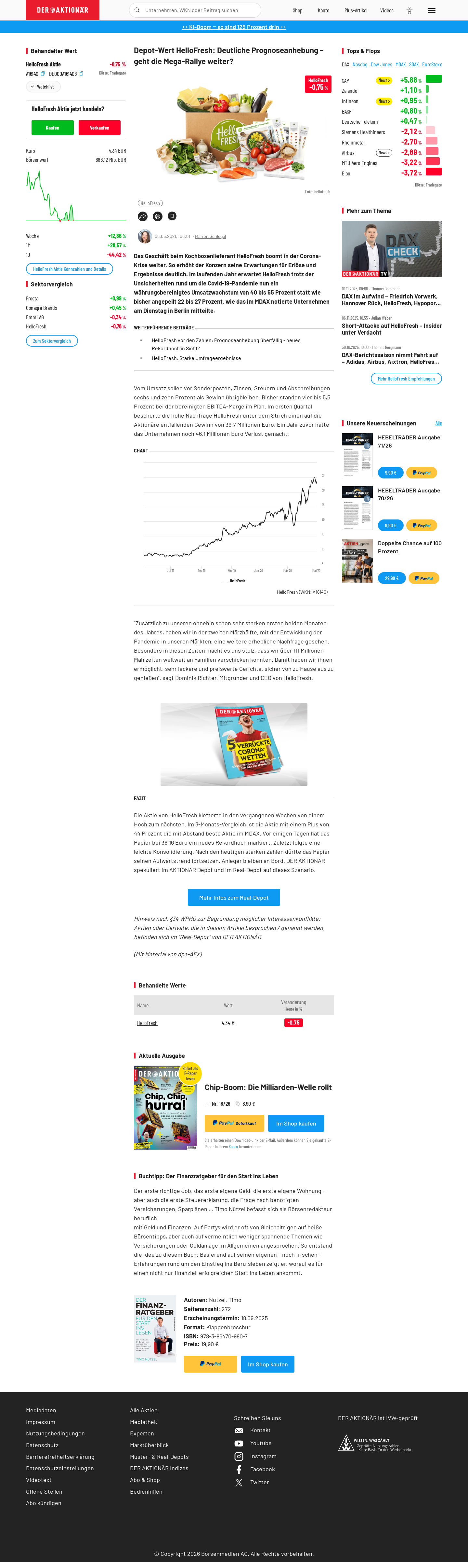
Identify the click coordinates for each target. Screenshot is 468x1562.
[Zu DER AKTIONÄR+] (356, 10)
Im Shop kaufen (296, 1123)
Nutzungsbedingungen (55, 1433)
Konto (233, 1146)
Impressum (40, 1421)
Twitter (251, 1482)
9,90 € (390, 472)
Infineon (350, 101)
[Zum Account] (323, 10)
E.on (346, 173)
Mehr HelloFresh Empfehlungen (406, 378)
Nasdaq (360, 64)
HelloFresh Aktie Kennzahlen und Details (69, 269)
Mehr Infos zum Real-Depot (234, 897)
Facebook (254, 1468)
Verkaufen (99, 127)
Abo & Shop (145, 1479)
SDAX (414, 64)
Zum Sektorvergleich (52, 341)
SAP (345, 80)
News (384, 80)
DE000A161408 (66, 73)
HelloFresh (150, 203)
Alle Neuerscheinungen (431, 423)
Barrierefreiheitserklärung (60, 1456)
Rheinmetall (353, 142)
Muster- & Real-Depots (159, 1456)
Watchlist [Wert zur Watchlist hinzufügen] (45, 86)
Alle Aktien (144, 1410)
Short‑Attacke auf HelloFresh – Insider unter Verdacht (392, 329)
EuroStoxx (432, 64)
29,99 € (392, 578)
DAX (345, 64)
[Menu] (430, 10)
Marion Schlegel (210, 236)
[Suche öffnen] (137, 10)
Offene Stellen (44, 1491)
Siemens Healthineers (363, 132)
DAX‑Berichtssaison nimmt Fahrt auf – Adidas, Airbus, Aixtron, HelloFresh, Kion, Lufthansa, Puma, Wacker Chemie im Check (390, 358)
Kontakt (252, 1429)
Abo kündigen (43, 1502)
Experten (142, 1433)
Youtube (253, 1442)
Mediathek (143, 1421)
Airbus (348, 152)
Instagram (255, 1455)
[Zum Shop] (297, 10)
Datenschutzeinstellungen (60, 1468)
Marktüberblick (149, 1444)
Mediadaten (41, 1410)
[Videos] (387, 10)
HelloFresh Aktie (43, 64)
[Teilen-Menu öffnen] (143, 216)
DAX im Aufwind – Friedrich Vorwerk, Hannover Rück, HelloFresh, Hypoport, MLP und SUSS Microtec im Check (391, 299)
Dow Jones (381, 64)
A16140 (35, 73)
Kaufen (52, 127)
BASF (346, 111)
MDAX (401, 64)
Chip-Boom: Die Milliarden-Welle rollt (268, 1087)
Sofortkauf (234, 1123)
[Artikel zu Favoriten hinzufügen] (172, 216)
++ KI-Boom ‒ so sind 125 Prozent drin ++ (234, 26)
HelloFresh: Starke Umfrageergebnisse (196, 358)
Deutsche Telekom (360, 121)
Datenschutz (42, 1444)
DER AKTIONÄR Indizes (159, 1468)
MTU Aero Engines (359, 162)
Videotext (39, 1479)
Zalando (349, 90)
